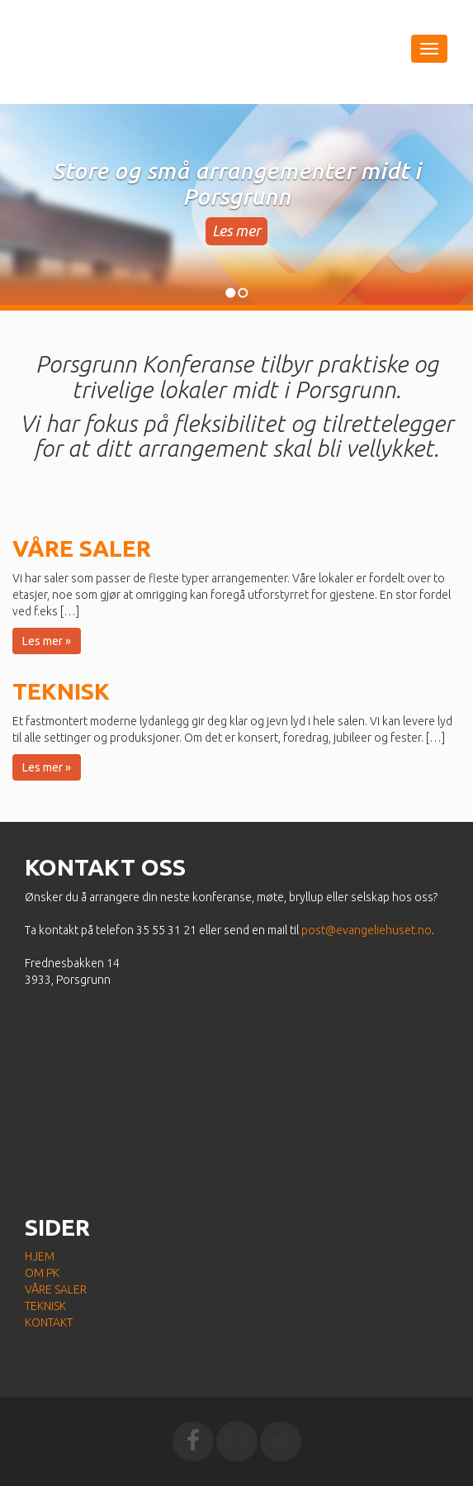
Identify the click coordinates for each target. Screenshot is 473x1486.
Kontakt (49, 1322)
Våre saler (81, 548)
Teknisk (61, 691)
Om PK (42, 1272)
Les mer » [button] (46, 641)
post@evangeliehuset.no (366, 930)
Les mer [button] (236, 230)
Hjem (39, 1256)
